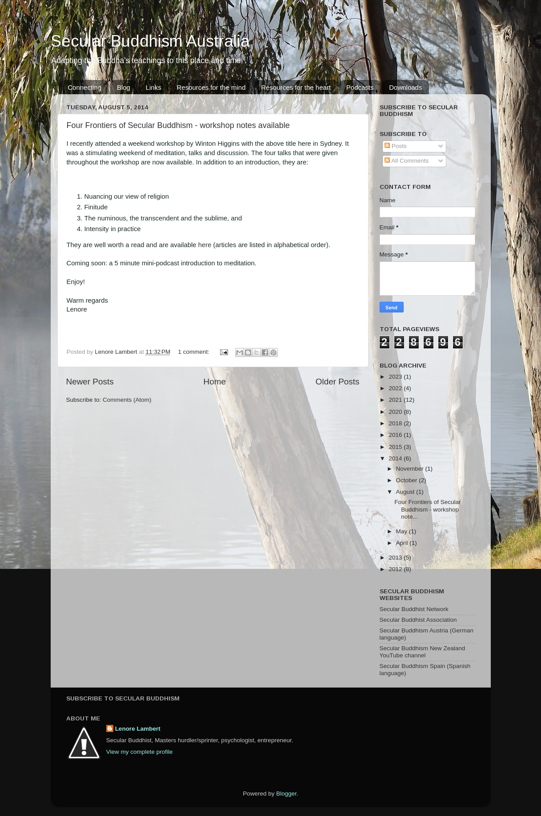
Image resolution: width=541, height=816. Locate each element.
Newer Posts (90, 381)
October (407, 480)
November (410, 468)
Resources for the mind (210, 87)
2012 (396, 569)
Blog (123, 87)
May (402, 531)
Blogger (286, 793)
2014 (396, 458)
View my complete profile (139, 751)
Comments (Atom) (127, 399)
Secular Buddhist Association (418, 619)
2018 (396, 423)
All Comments (407, 160)
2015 (396, 447)
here (205, 244)
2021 (396, 399)
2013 (396, 557)
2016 (396, 435)
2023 (396, 376)
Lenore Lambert (137, 728)
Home (215, 381)
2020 (396, 411)
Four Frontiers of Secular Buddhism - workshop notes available (178, 125)
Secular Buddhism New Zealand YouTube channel (422, 652)
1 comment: (194, 351)
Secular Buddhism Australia (150, 41)
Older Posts (338, 381)
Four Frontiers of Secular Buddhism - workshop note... (427, 509)
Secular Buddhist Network (414, 609)
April (403, 543)
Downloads (405, 87)
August (406, 491)
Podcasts (360, 87)
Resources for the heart (296, 87)
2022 (396, 388)
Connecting (84, 87)
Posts (396, 146)
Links (153, 87)
